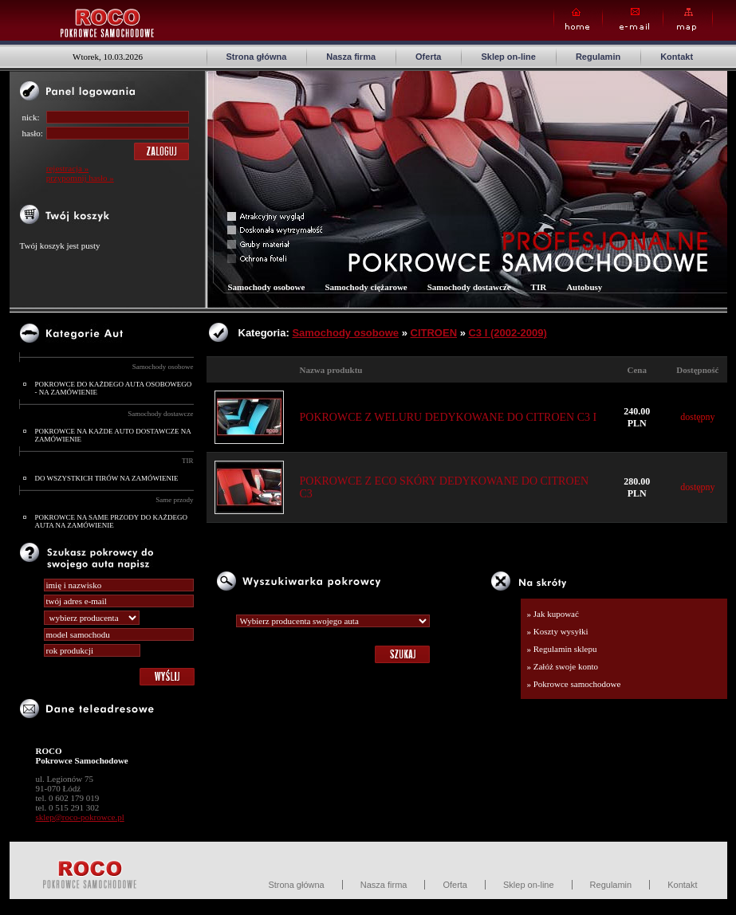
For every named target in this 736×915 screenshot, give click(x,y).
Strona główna (256, 56)
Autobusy (584, 287)
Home (578, 19)
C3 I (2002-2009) (507, 333)
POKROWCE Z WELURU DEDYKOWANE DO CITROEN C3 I (448, 417)
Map (688, 19)
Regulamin (598, 56)
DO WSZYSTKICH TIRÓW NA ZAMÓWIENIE (107, 478)
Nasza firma (351, 56)
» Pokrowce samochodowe (574, 684)
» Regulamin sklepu (562, 649)
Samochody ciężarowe (366, 287)
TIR (188, 461)
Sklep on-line (508, 56)
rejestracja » (67, 168)
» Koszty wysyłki (557, 631)
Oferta (428, 56)
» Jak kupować (553, 614)
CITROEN (434, 333)
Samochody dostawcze (160, 414)
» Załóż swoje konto (563, 666)
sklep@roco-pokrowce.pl (80, 817)
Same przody (174, 500)
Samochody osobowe (163, 367)
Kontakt (676, 56)
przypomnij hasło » (80, 178)
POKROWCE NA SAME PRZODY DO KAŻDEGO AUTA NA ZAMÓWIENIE (111, 521)
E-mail (633, 19)
